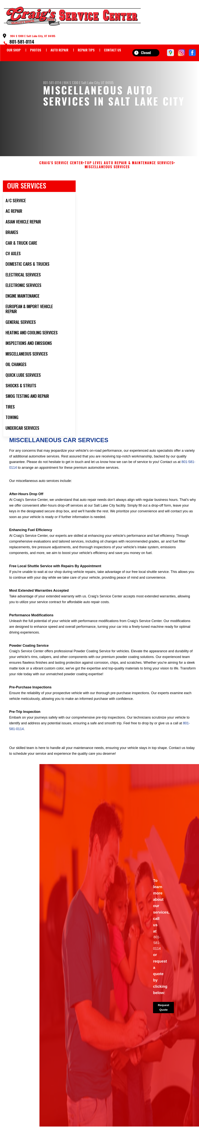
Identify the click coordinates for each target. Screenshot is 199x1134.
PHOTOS (35, 50)
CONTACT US (112, 50)
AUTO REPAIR (59, 50)
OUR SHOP (14, 50)
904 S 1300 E (71, 82)
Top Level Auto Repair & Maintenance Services (129, 166)
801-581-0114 (21, 41)
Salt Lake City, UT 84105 (97, 82)
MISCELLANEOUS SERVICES (107, 171)
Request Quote (163, 1011)
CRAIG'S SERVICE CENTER (61, 166)
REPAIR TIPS (86, 50)
